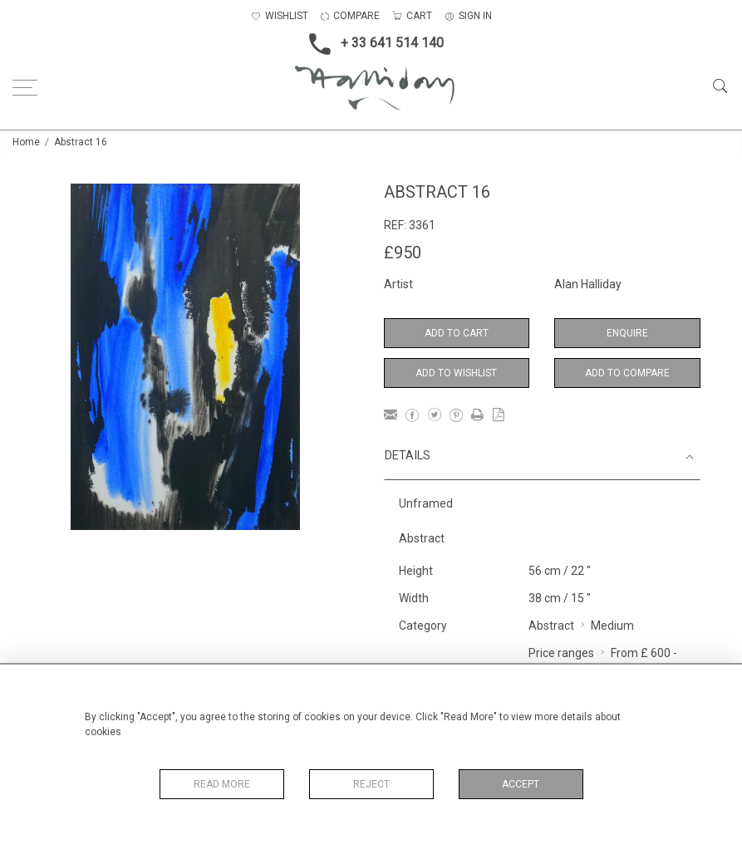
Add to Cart (457, 333)
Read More (222, 784)
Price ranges (561, 653)
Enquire (627, 333)
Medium (612, 625)
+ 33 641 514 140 (371, 44)
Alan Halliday (588, 284)
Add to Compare (627, 373)
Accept (520, 784)
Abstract (551, 625)
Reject (371, 784)
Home (26, 142)
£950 (402, 252)
